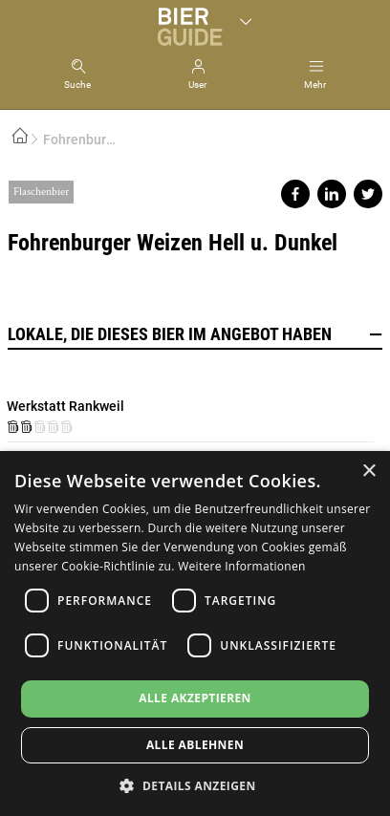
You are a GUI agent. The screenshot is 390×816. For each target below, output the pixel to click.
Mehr (315, 84)
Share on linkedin (331, 194)
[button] (194, 785)
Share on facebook (295, 194)
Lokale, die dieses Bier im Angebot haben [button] (195, 334)
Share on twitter (368, 194)
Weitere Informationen (242, 566)
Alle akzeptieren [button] (195, 698)
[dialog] (195, 633)
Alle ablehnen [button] (195, 745)
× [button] (368, 471)
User (197, 84)
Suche (77, 84)
